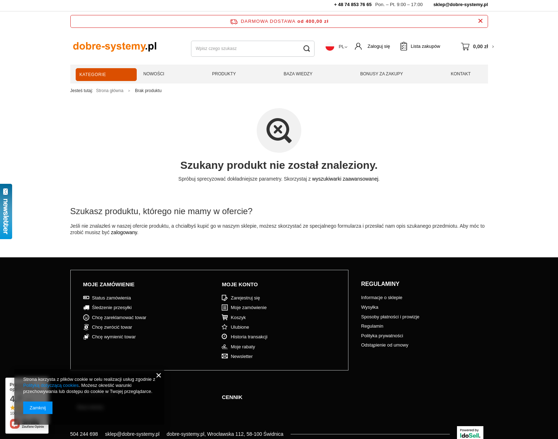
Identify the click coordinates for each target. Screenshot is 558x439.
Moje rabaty (243, 346)
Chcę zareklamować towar (119, 317)
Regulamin (372, 326)
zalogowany (124, 232)
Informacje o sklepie (381, 297)
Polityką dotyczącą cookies (51, 385)
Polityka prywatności (382, 335)
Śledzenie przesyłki (112, 307)
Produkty (224, 73)
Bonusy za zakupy (381, 73)
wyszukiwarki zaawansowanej (345, 179)
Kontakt (461, 73)
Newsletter (241, 356)
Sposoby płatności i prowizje (390, 316)
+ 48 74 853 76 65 (353, 4)
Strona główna (110, 90)
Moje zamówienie (109, 284)
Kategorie (93, 74)
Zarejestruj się (245, 298)
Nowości (154, 73)
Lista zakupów (425, 46)
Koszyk (238, 317)
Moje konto (240, 284)
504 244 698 (84, 434)
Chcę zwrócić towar (112, 327)
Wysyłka (369, 307)
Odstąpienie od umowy (384, 345)
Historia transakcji (249, 336)
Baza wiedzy (298, 73)
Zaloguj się (379, 46)
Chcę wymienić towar (114, 336)
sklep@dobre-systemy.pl (460, 4)
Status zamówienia (111, 298)
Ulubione (240, 327)
